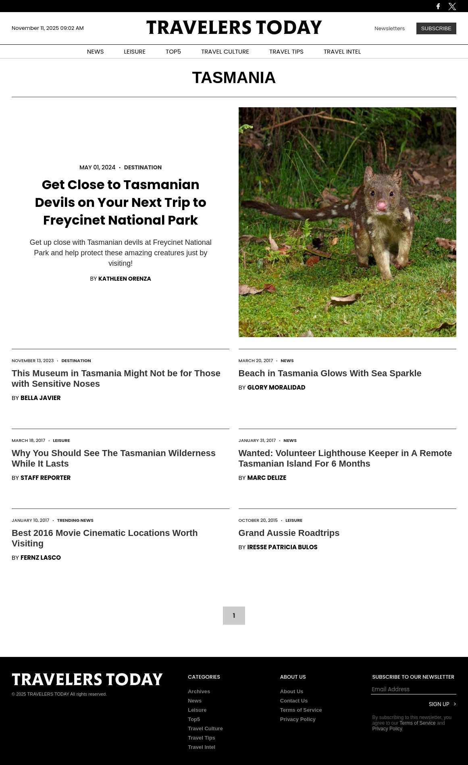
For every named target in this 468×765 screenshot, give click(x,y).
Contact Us (294, 701)
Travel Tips (201, 738)
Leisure (61, 440)
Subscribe (436, 28)
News (287, 360)
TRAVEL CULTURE (225, 51)
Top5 (194, 719)
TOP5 (173, 51)
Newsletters (389, 28)
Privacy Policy (298, 719)
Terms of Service (301, 710)
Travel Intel (201, 747)
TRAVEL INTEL (342, 51)
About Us (292, 691)
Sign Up (439, 704)
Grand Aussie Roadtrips (289, 533)
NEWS (95, 51)
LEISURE (135, 51)
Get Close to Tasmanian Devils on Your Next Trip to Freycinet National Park (120, 202)
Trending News (75, 520)
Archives (199, 691)
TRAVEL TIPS (286, 51)
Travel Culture (205, 728)
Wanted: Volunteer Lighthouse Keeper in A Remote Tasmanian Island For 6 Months (345, 458)
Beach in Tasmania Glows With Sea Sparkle (330, 373)
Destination (143, 167)
